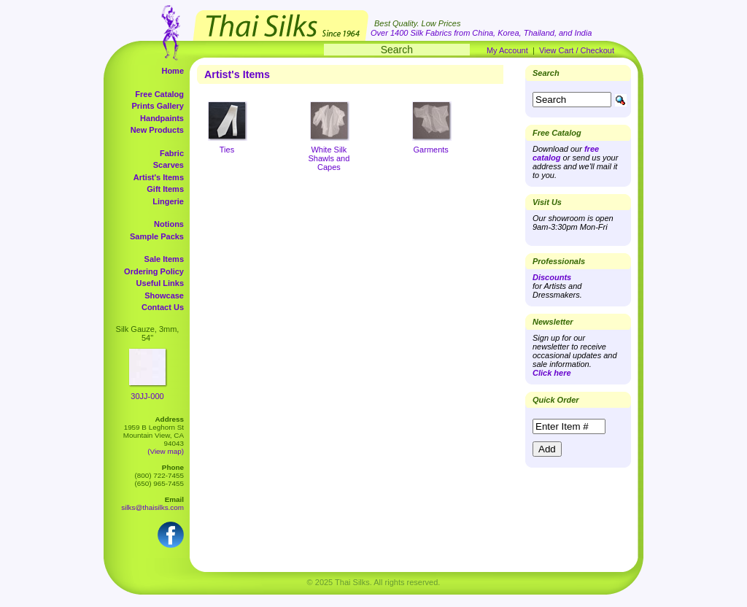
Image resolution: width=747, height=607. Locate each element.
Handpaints (162, 118)
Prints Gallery (157, 105)
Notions (169, 224)
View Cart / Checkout (576, 50)
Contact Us (163, 307)
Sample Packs (157, 236)
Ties (227, 149)
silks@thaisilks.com (152, 507)
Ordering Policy (154, 271)
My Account (507, 50)
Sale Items (164, 259)
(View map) (165, 451)
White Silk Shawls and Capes (328, 158)
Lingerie (168, 201)
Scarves (168, 165)
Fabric (172, 153)
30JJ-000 (147, 396)
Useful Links (160, 283)
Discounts (552, 277)
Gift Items (165, 189)
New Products (157, 129)
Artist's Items (158, 177)
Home (172, 70)
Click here (552, 372)
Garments (431, 149)
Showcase (164, 295)
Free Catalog (159, 94)
